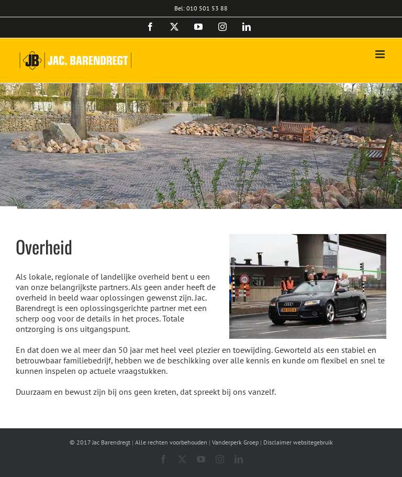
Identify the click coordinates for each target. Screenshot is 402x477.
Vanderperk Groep (235, 442)
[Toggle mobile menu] (380, 54)
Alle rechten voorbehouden (171, 442)
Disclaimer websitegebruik (298, 442)
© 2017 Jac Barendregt (100, 442)
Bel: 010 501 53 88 (201, 8)
